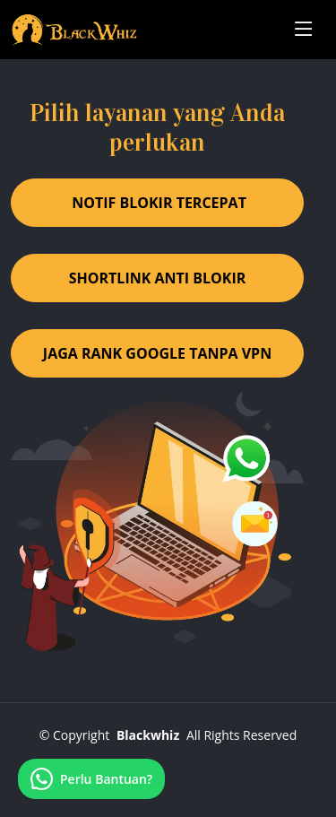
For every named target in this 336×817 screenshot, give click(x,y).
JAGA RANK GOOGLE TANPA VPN (157, 353)
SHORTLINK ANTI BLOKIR (157, 278)
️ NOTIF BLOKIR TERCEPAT (157, 203)
